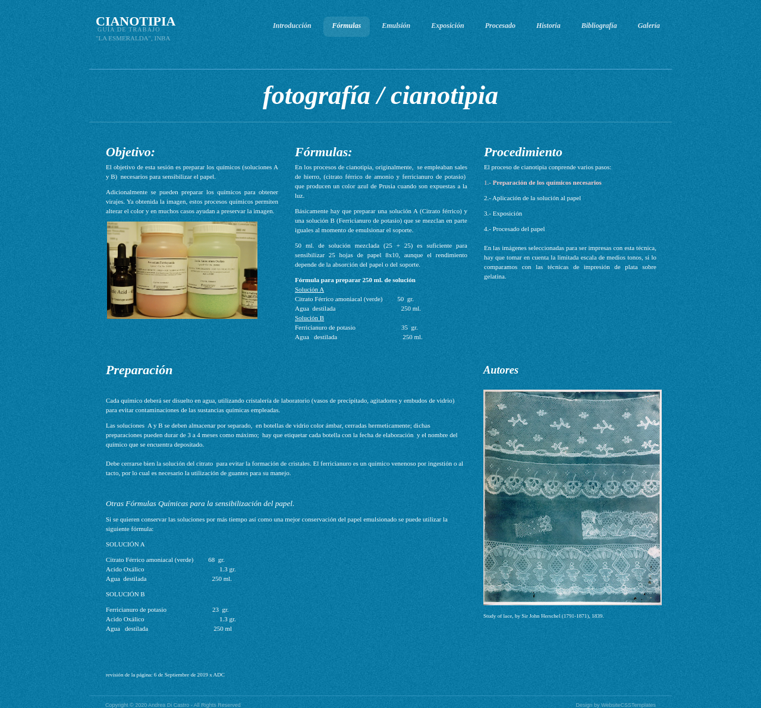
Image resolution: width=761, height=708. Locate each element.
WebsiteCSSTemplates (628, 705)
